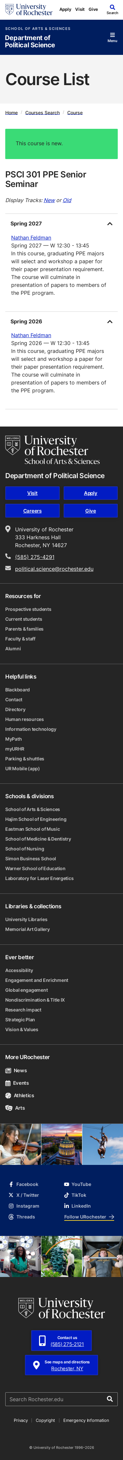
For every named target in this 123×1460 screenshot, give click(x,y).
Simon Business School (30, 858)
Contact (13, 699)
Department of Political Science (30, 41)
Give (93, 9)
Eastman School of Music (32, 829)
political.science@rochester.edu (54, 568)
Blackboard (17, 689)
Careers (32, 510)
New (49, 200)
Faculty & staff (20, 639)
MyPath (13, 739)
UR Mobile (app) (22, 768)
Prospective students (28, 609)
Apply (65, 9)
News (16, 1070)
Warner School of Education (35, 868)
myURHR (14, 749)
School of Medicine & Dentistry (38, 839)
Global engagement (26, 990)
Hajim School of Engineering (35, 819)
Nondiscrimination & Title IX (35, 1000)
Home (11, 112)
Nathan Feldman (31, 237)
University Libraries (26, 919)
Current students (23, 619)
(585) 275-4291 (34, 557)
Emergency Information (86, 1420)
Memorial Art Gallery (27, 929)
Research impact (23, 1010)
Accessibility (19, 970)
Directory (15, 709)
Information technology (30, 729)
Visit (80, 9)
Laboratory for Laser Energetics (39, 878)
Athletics (19, 1095)
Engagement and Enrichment (36, 980)
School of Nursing (24, 849)
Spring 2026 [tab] (26, 321)
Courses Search (42, 112)
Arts (15, 1107)
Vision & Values (21, 1029)
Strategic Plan (20, 1019)
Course (75, 112)
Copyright (45, 1420)
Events (17, 1082)
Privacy (21, 1420)
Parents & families (24, 629)
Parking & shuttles (24, 758)
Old (67, 200)
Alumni (13, 648)
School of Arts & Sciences (38, 28)
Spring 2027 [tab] (26, 223)
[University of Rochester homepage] (28, 9)
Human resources (24, 719)
